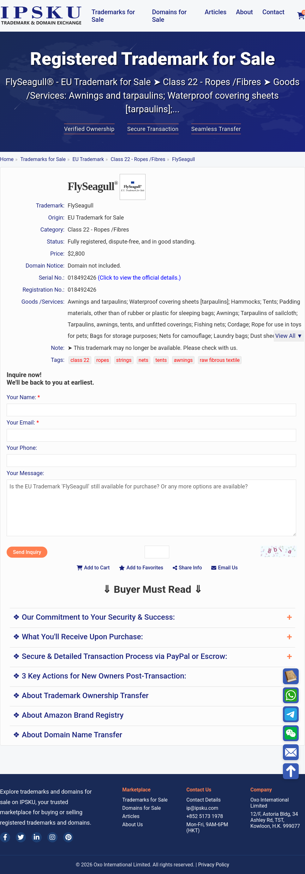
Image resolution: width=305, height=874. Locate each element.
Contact (273, 12)
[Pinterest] (68, 837)
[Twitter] (21, 837)
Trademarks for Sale (113, 15)
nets (143, 360)
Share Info (187, 568)
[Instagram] (52, 837)
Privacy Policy (213, 865)
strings (124, 360)
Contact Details (203, 800)
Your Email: (23, 422)
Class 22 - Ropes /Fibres (138, 159)
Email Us (224, 568)
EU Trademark (88, 159)
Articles (215, 12)
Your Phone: (22, 447)
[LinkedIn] (37, 837)
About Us (132, 824)
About (244, 12)
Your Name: (23, 397)
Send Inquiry (27, 552)
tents (161, 360)
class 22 (79, 360)
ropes (102, 360)
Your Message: (25, 473)
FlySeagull (183, 159)
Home (7, 159)
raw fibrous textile (220, 360)
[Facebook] (5, 837)
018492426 (124, 277)
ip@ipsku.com (202, 808)
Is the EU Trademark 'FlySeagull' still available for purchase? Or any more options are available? (151, 508)
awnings (183, 360)
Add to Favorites (141, 568)
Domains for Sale (169, 15)
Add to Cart (93, 568)
